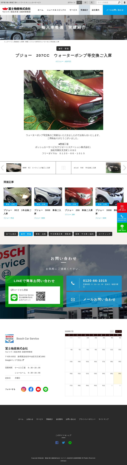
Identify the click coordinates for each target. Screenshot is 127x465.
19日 (119, 361)
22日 (87, 373)
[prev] (117, 331)
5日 (120, 337)
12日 (119, 349)
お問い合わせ (71, 419)
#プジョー (59, 61)
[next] (120, 331)
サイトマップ (104, 419)
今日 (112, 331)
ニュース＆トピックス (56, 10)
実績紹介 (84, 10)
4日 (112, 337)
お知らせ (30, 419)
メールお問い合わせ (115, 10)
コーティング (104, 234)
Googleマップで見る (14, 360)
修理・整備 (64, 48)
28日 (79, 385)
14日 (79, 361)
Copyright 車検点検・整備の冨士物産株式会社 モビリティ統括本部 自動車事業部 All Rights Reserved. (63, 458)
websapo (63, 461)
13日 (71, 361)
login (124, 2)
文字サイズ (71, 2)
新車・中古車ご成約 (84, 234)
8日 (88, 349)
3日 (104, 337)
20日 (71, 373)
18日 (111, 361)
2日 (96, 337)
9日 (96, 349)
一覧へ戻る (63, 167)
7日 (80, 349)
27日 (71, 385)
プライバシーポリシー (87, 419)
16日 (95, 361)
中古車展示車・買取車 (60, 234)
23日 (95, 373)
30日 (79, 337)
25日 (111, 373)
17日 (103, 361)
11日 (111, 349)
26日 (119, 373)
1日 (88, 337)
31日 (103, 385)
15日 (87, 361)
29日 (71, 337)
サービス (73, 10)
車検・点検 (41, 234)
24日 (103, 373)
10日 (103, 349)
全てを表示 (11, 234)
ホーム (40, 10)
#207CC (68, 61)
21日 (79, 373)
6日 (72, 349)
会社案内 (95, 10)
